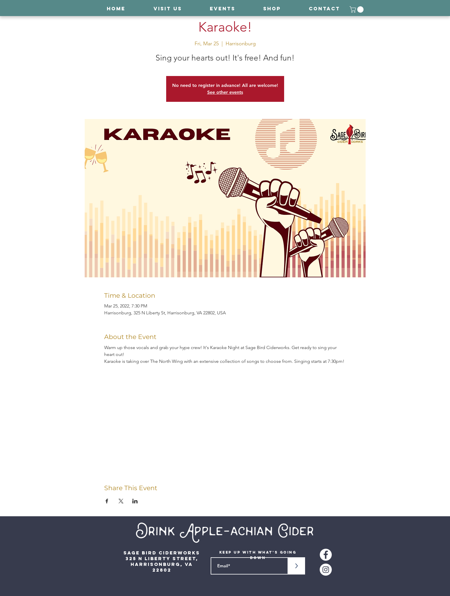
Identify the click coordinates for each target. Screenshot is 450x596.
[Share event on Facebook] (107, 501)
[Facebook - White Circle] (326, 555)
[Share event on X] (121, 501)
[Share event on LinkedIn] (135, 501)
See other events (225, 92)
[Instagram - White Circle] (326, 570)
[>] (296, 565)
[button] (357, 9)
